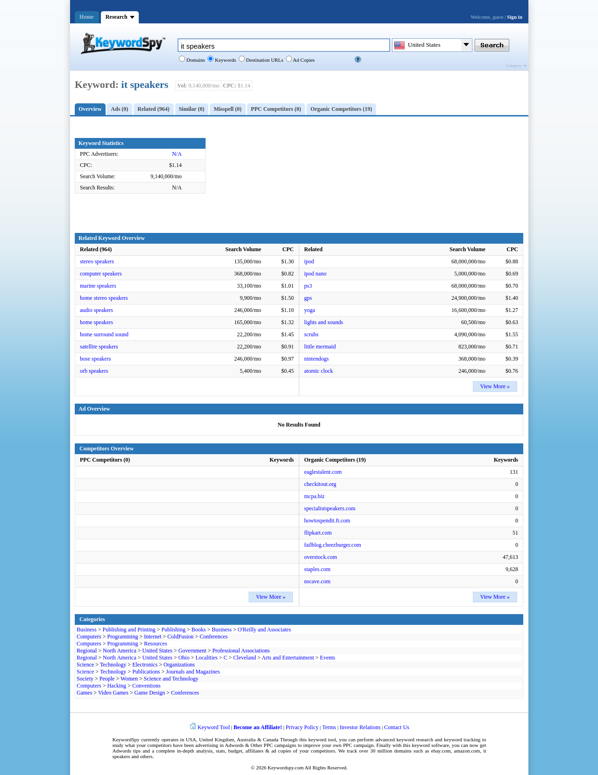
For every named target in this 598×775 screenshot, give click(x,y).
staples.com (317, 569)
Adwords (234, 745)
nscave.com (317, 581)
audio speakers (96, 310)
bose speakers (95, 358)
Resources (155, 643)
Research (117, 17)
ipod (309, 261)
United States (157, 650)
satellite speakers (99, 346)
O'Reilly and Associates (264, 629)
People (107, 678)
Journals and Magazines (193, 671)
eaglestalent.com (323, 472)
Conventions (146, 685)
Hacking (116, 685)
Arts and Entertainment (288, 657)
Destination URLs (264, 60)
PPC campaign (358, 745)
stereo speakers (97, 261)
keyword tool (322, 739)
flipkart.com (318, 532)
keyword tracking (462, 739)
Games (84, 692)
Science (85, 664)
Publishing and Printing (128, 629)
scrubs (311, 334)
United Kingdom (216, 739)
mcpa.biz (314, 496)
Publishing (173, 629)
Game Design (150, 692)
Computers (89, 636)
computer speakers (101, 273)
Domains (195, 60)
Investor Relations (360, 727)
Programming (122, 636)
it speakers (145, 84)
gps (308, 298)
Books (199, 629)
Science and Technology (171, 678)
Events (327, 657)
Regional (87, 650)
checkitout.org (320, 484)
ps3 (308, 285)
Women (129, 678)
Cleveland (244, 657)
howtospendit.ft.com (327, 520)
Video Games (113, 692)
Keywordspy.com (286, 767)
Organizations (179, 664)
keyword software (430, 745)
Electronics (144, 664)
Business (87, 629)
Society (85, 678)
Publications (146, 671)
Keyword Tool (214, 727)
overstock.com (320, 557)
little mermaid (320, 346)
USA (191, 739)
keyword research (415, 739)
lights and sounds (323, 322)
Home (86, 17)
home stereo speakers (104, 298)
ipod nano (315, 273)
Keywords (225, 60)
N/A (177, 154)
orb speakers (94, 371)
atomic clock (318, 371)
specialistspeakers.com (330, 508)
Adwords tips (127, 750)
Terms (329, 727)
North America (119, 650)
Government (192, 650)
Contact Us (396, 727)
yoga (309, 310)
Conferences (213, 636)
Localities (206, 657)
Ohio (184, 657)
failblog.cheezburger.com (332, 545)
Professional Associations (241, 650)
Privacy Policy (301, 727)
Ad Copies (303, 60)
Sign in (514, 17)
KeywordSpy (126, 739)
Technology (113, 664)
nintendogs (316, 358)
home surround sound (104, 334)
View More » (495, 386)
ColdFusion (180, 636)
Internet (152, 636)
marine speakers (98, 285)
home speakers (96, 322)
